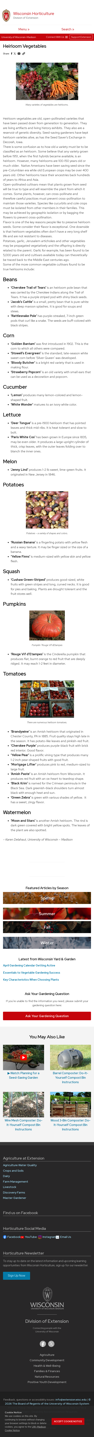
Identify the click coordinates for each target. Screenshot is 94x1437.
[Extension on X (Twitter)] (51, 1346)
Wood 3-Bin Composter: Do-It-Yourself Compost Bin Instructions (70, 1124)
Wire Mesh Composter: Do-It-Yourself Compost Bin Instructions (23, 1124)
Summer (47, 913)
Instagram (49, 1237)
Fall (47, 927)
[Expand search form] (68, 29)
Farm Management (15, 1181)
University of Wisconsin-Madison (18, 37)
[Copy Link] (23, 54)
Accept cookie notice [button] (68, 1421)
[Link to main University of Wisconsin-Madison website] (47, 1308)
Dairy (6, 1176)
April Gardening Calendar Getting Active (29, 965)
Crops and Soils (13, 1171)
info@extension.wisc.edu (70, 1399)
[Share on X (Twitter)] (15, 54)
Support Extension (81, 37)
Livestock (9, 1187)
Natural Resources (47, 1377)
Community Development (47, 1360)
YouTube (31, 1237)
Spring (47, 898)
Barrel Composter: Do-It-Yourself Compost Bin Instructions (70, 1077)
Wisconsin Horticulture (33, 13)
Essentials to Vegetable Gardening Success (31, 972)
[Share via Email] (19, 54)
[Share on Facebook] (11, 54)
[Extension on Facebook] (43, 1346)
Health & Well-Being (47, 1366)
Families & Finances (47, 1371)
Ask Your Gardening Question (47, 1016)
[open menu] (24, 29)
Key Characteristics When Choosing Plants (31, 980)
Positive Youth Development (47, 1382)
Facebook (14, 1237)
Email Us (65, 1237)
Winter (47, 943)
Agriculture (47, 1355)
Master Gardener (14, 1198)
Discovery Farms (14, 1192)
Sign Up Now (16, 1275)
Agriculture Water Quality (20, 1165)
